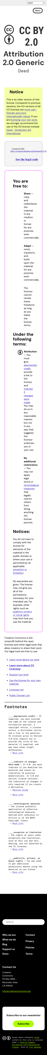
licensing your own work (24, 119)
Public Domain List (19, 695)
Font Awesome (35, 1047)
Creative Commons (14, 11)
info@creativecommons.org (16, 991)
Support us (8, 949)
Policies (30, 947)
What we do (9, 939)
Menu (37, 10)
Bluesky (7, 998)
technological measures (31, 487)
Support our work (19, 674)
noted (36, 1037)
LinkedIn (22, 998)
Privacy (30, 941)
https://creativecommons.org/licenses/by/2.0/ (28, 151)
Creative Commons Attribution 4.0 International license (26, 1044)
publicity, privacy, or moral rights (22, 613)
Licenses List (16, 689)
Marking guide (20, 790)
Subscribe (23, 1023)
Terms (29, 953)
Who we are (9, 934)
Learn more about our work (24, 659)
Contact (30, 934)
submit (41, 922)
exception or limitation (20, 571)
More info (18, 753)
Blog (4, 944)
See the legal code (27, 159)
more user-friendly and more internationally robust (22, 113)
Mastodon (15, 998)
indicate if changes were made (28, 395)
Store (5, 953)
